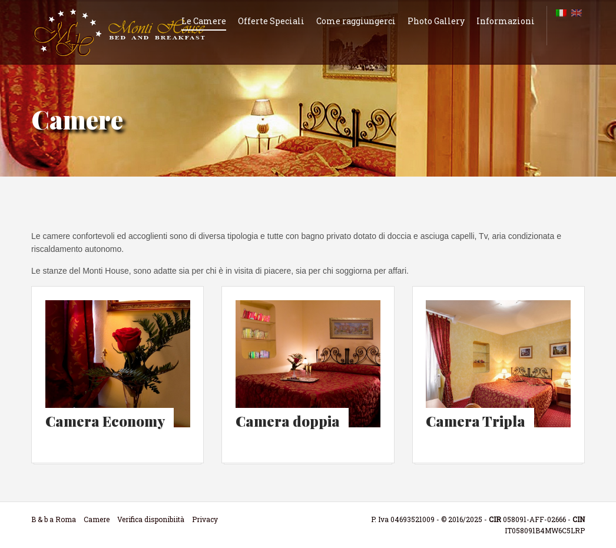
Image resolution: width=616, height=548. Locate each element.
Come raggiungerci (356, 20)
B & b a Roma (53, 519)
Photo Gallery (436, 20)
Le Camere (203, 20)
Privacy (205, 519)
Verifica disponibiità (150, 519)
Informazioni (505, 20)
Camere (97, 519)
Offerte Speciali (271, 20)
